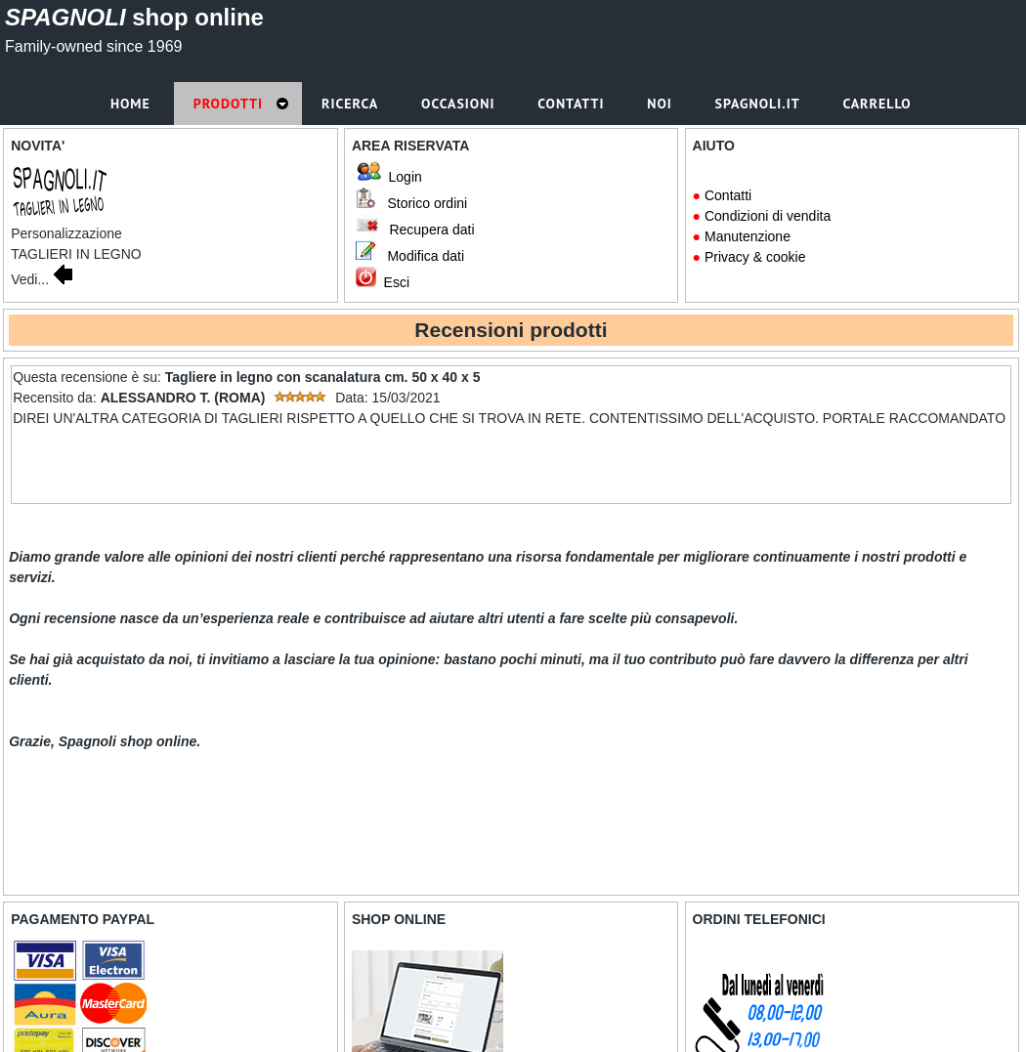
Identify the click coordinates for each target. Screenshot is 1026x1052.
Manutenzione (748, 236)
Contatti (728, 195)
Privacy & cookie (755, 257)
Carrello (879, 103)
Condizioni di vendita (768, 216)
